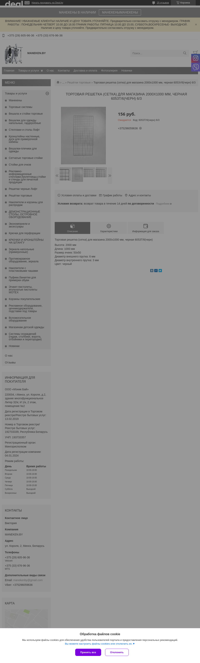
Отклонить (117, 652)
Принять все (88, 652)
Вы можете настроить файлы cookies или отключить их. (98, 643)
